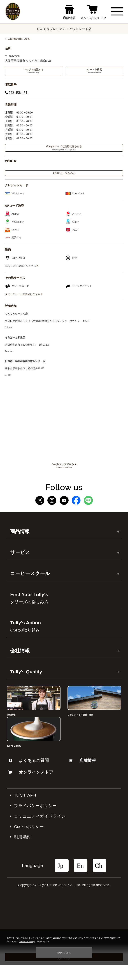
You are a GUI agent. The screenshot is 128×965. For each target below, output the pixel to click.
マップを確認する (34, 71)
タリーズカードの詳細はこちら (23, 294)
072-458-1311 (17, 93)
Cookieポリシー (29, 826)
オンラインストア (30, 772)
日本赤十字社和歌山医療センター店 (25, 361)
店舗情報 (82, 760)
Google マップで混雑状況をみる (64, 148)
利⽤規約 (22, 837)
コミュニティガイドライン (40, 816)
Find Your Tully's (29, 598)
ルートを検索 (94, 71)
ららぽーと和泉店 (15, 337)
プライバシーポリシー (35, 806)
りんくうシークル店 (16, 314)
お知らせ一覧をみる (64, 173)
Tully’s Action (25, 626)
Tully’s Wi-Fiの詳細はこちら (21, 266)
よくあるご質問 (29, 760)
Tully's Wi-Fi (25, 795)
